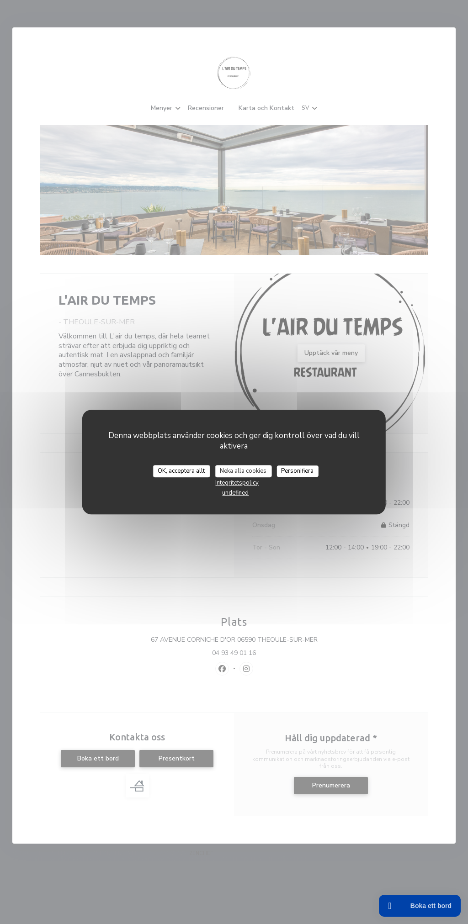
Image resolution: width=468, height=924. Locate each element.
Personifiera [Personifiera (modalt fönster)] (297, 471)
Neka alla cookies (243, 471)
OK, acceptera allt (181, 471)
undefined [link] (235, 493)
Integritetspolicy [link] (237, 483)
